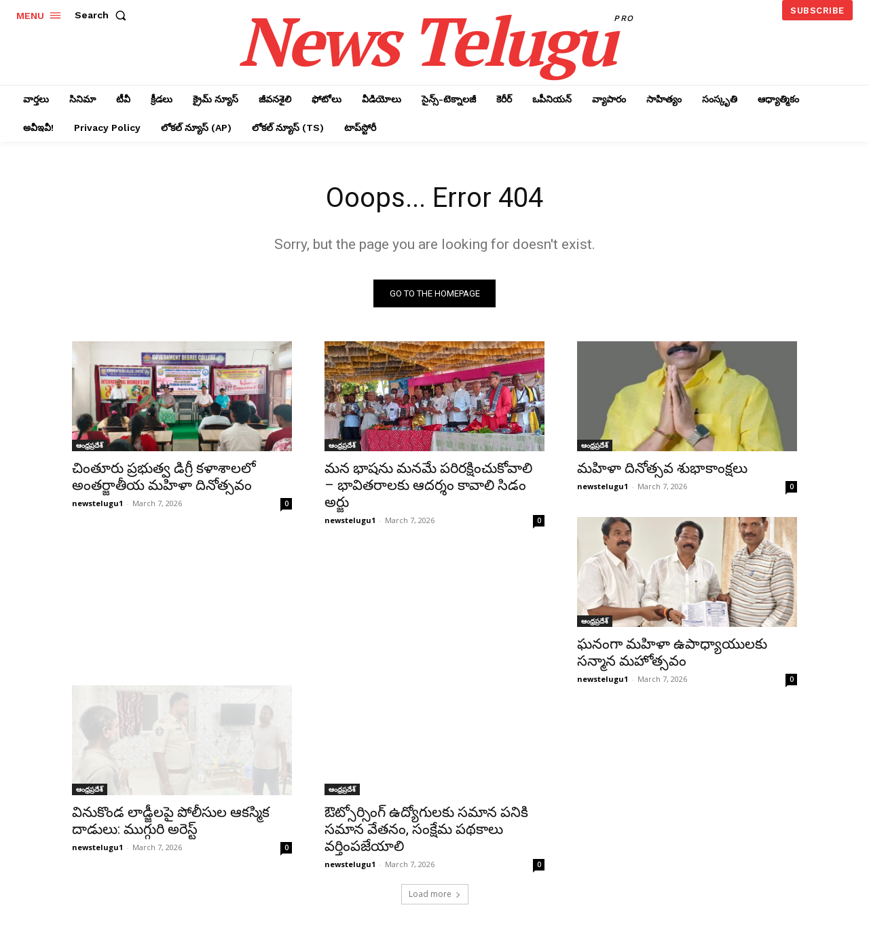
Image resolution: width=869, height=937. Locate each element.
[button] (103, 15)
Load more (435, 894)
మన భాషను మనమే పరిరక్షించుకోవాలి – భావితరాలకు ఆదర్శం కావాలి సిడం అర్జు (428, 485)
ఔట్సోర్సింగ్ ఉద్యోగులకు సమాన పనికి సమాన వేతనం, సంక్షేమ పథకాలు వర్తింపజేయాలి (426, 829)
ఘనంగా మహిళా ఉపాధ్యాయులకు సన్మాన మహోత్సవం (672, 652)
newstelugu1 (97, 503)
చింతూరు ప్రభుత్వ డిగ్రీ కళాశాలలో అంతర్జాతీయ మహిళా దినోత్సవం (164, 476)
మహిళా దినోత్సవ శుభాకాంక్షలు (662, 468)
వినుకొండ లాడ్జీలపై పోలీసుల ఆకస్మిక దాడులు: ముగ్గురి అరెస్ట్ (171, 820)
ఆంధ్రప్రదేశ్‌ (89, 445)
